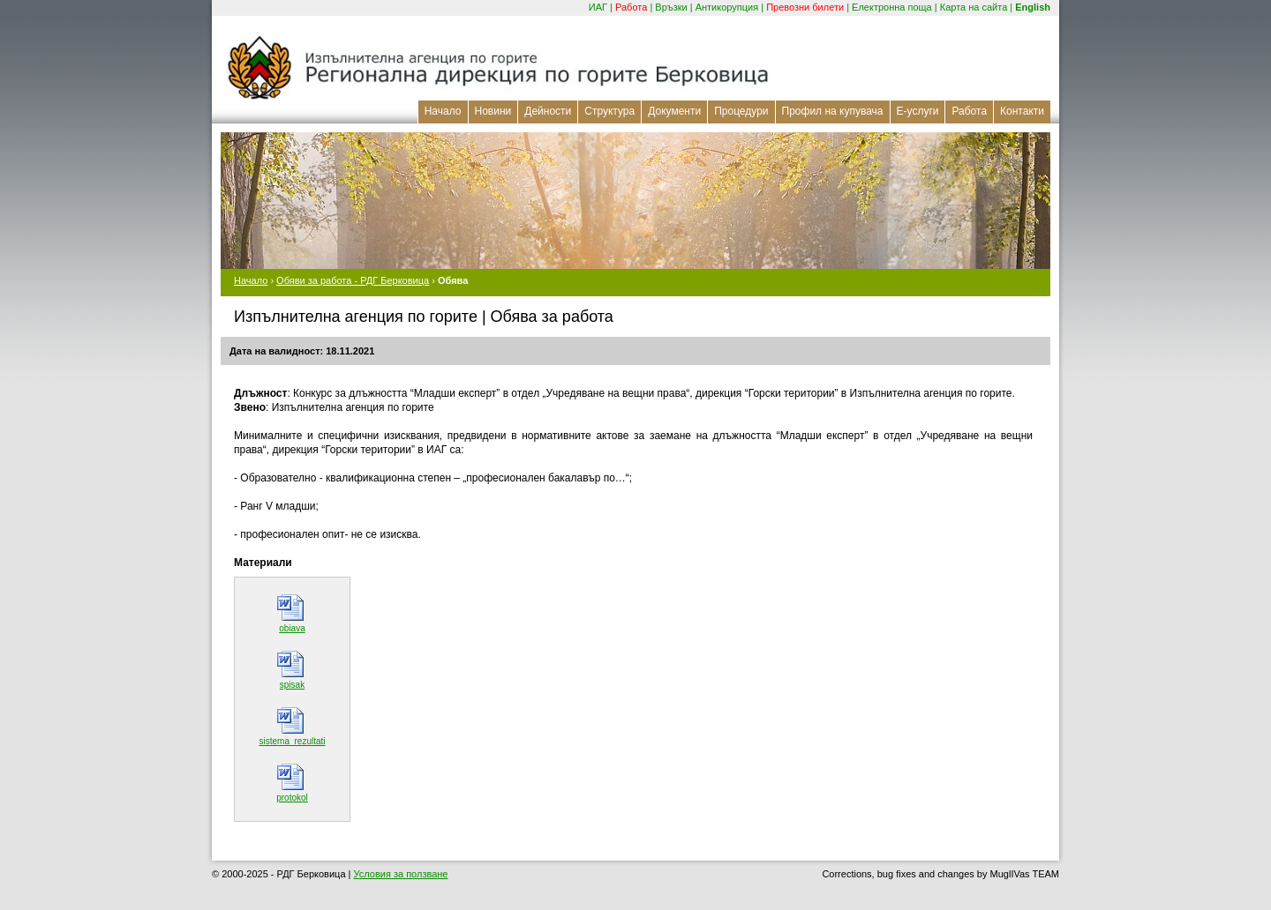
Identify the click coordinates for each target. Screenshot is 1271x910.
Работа (631, 7)
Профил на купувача (833, 111)
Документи (674, 111)
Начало (443, 111)
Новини (493, 111)
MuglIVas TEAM (1024, 874)
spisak (292, 685)
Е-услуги (918, 111)
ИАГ (598, 7)
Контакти (1022, 111)
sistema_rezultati (292, 741)
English (1032, 7)
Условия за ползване (401, 874)
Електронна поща (892, 7)
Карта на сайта (974, 7)
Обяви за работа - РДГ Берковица (352, 280)
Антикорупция (727, 7)
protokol (292, 797)
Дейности (547, 111)
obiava (292, 628)
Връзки (671, 7)
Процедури (741, 111)
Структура (609, 111)
